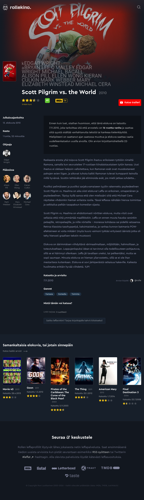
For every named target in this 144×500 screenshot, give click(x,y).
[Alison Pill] (6, 182)
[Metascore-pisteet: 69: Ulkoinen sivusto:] (69, 100)
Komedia (62, 294)
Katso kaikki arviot (15, 351)
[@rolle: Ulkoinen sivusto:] (135, 280)
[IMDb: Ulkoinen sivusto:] (28, 468)
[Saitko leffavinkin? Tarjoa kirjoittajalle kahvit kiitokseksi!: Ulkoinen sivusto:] (74, 320)
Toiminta (75, 294)
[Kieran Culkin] (27, 182)
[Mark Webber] (6, 200)
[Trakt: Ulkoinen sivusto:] (89, 468)
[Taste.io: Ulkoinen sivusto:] (72, 476)
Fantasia (49, 294)
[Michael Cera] (27, 200)
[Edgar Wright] (6, 157)
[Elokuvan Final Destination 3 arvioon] (132, 381)
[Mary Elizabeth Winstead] (17, 200)
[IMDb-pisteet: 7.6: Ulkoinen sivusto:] (83, 101)
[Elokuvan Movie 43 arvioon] (12, 378)
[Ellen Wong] (17, 182)
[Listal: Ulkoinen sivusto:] (40, 468)
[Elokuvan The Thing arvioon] (84, 378)
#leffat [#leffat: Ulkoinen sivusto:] (26, 457)
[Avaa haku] (138, 5)
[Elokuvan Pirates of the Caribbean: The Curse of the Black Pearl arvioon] (60, 384)
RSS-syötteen (101, 452)
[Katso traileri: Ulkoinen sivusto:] (130, 100)
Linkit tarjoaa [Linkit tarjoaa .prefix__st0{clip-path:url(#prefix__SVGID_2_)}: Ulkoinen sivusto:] (55, 311)
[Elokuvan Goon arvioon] (36, 377)
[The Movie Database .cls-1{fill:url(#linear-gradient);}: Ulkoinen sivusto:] (110, 468)
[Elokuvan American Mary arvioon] (108, 379)
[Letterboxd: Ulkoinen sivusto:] (63, 468)
